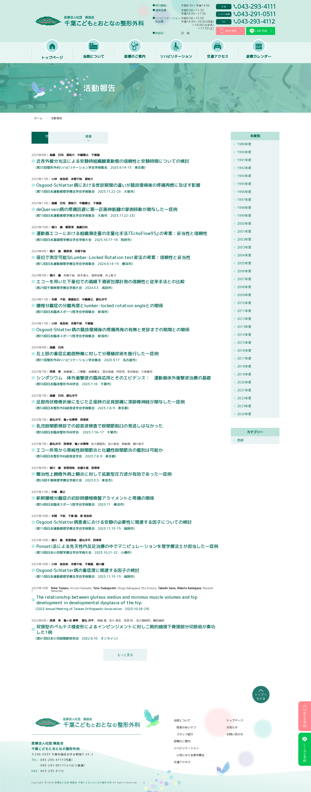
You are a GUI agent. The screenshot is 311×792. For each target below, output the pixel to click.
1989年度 (244, 144)
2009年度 (244, 295)
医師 (240, 440)
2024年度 (244, 414)
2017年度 (244, 358)
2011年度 (244, 311)
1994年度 (244, 176)
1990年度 (244, 152)
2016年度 (244, 350)
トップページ (52, 58)
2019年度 (244, 374)
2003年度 (244, 247)
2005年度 (244, 263)
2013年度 (244, 326)
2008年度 (244, 287)
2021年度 (244, 390)
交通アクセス (217, 58)
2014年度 (244, 334)
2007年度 (244, 279)
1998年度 (244, 207)
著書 (196, 136)
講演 (148, 136)
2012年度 (244, 319)
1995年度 (244, 184)
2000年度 (244, 223)
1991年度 (244, 160)
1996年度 (244, 192)
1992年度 (244, 168)
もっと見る (125, 654)
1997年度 (244, 199)
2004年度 (244, 255)
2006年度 (244, 271)
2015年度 (244, 342)
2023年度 (244, 406)
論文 (101, 136)
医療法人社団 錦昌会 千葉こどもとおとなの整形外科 (89, 21)
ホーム (38, 118)
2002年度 (244, 239)
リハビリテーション (176, 58)
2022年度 (244, 398)
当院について (93, 58)
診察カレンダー (259, 58)
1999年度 (244, 215)
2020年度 (244, 382)
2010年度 (244, 303)
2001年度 (244, 231)
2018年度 (244, 366)
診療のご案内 (134, 58)
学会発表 (53, 136)
